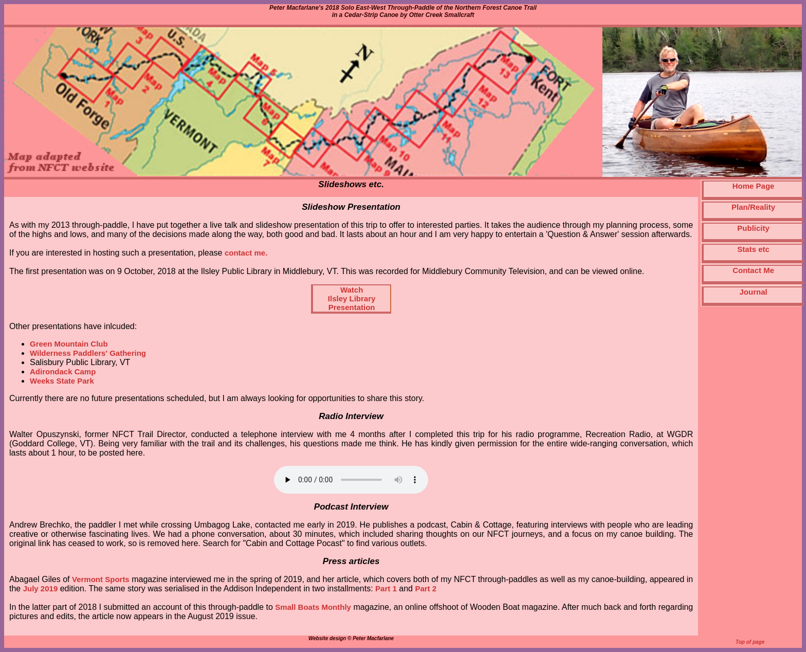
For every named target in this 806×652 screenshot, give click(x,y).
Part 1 (386, 588)
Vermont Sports (101, 579)
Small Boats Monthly (313, 607)
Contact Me (753, 270)
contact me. (246, 252)
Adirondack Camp (63, 371)
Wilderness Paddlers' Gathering (88, 353)
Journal (753, 291)
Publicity (753, 228)
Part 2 (425, 588)
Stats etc (753, 249)
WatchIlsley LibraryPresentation (352, 298)
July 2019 (40, 588)
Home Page (753, 186)
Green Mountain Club (69, 343)
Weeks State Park (62, 380)
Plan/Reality (753, 207)
